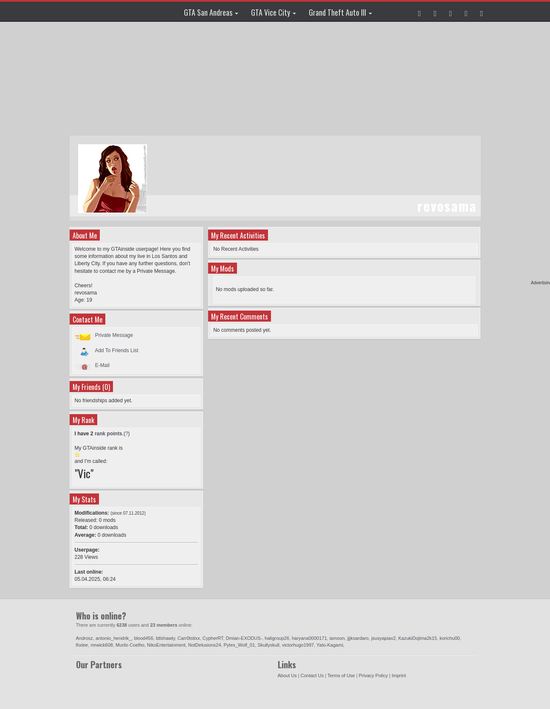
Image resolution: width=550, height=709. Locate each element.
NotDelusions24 (204, 644)
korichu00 (450, 638)
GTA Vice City (273, 12)
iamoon (337, 638)
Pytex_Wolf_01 (239, 644)
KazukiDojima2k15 (417, 638)
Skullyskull (268, 644)
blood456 (143, 638)
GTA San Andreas (211, 12)
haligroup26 (277, 638)
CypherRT (213, 638)
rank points (108, 434)
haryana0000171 (309, 638)
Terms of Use (341, 675)
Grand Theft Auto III (340, 12)
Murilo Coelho (130, 644)
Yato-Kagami (329, 644)
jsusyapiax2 (383, 638)
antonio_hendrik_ (113, 638)
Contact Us (312, 675)
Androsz (84, 638)
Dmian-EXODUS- (244, 638)
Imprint (399, 675)
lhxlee (82, 644)
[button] (420, 11)
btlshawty (165, 638)
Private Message (114, 335)
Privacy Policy (373, 675)
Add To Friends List (116, 350)
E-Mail (102, 365)
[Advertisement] (275, 78)
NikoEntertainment (166, 644)
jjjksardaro (358, 638)
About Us (287, 675)
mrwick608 (101, 644)
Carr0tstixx (189, 638)
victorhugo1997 (298, 644)
